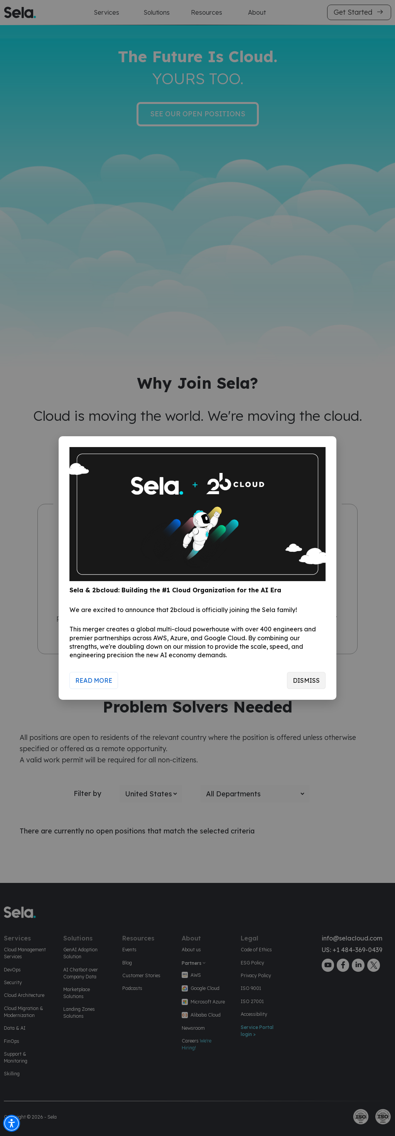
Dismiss (306, 680)
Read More (93, 680)
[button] (11, 1123)
